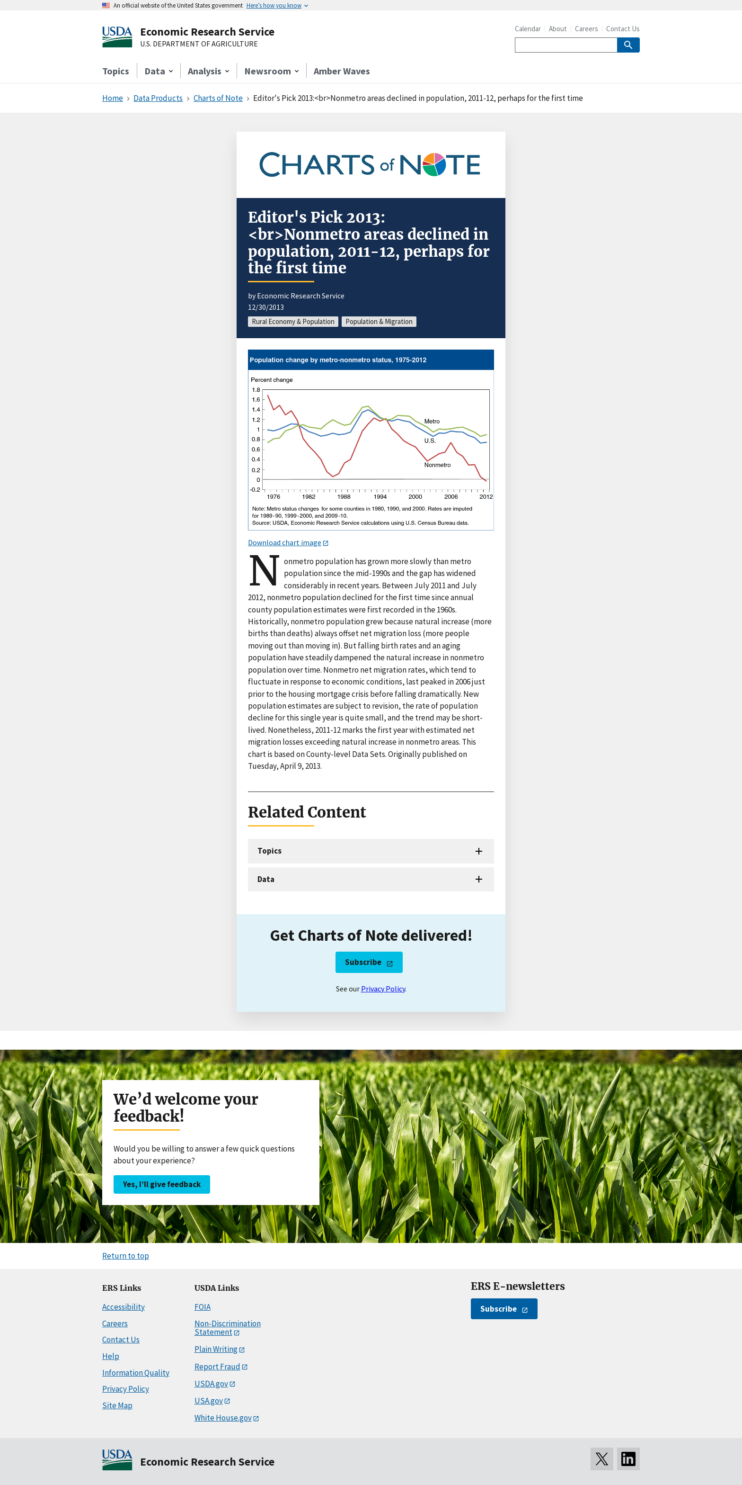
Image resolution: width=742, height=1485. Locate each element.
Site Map (117, 1405)
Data (265, 879)
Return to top (125, 1256)
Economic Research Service (207, 31)
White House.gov (223, 1418)
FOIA (202, 1307)
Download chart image (284, 542)
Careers (586, 29)
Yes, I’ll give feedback (162, 1184)
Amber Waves (342, 71)
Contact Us (623, 29)
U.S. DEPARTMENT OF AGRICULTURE (199, 44)
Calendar (528, 29)
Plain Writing (216, 1349)
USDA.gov (211, 1383)
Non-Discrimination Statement (227, 1328)
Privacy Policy (383, 988)
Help (110, 1356)
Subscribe (363, 962)
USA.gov (208, 1400)
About (558, 29)
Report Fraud (217, 1366)
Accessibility (123, 1307)
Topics (115, 71)
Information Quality (135, 1373)
